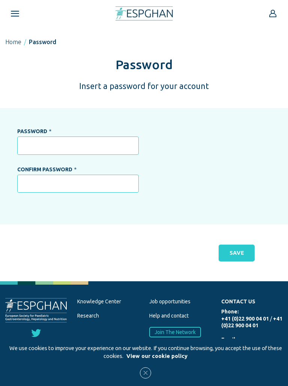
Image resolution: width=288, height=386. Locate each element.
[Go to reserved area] (273, 13)
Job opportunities (169, 301)
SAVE (236, 252)
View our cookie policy (157, 356)
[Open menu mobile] (15, 13)
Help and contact (169, 316)
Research (88, 316)
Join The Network (175, 332)
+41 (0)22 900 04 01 (245, 319)
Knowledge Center (99, 301)
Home (13, 42)
